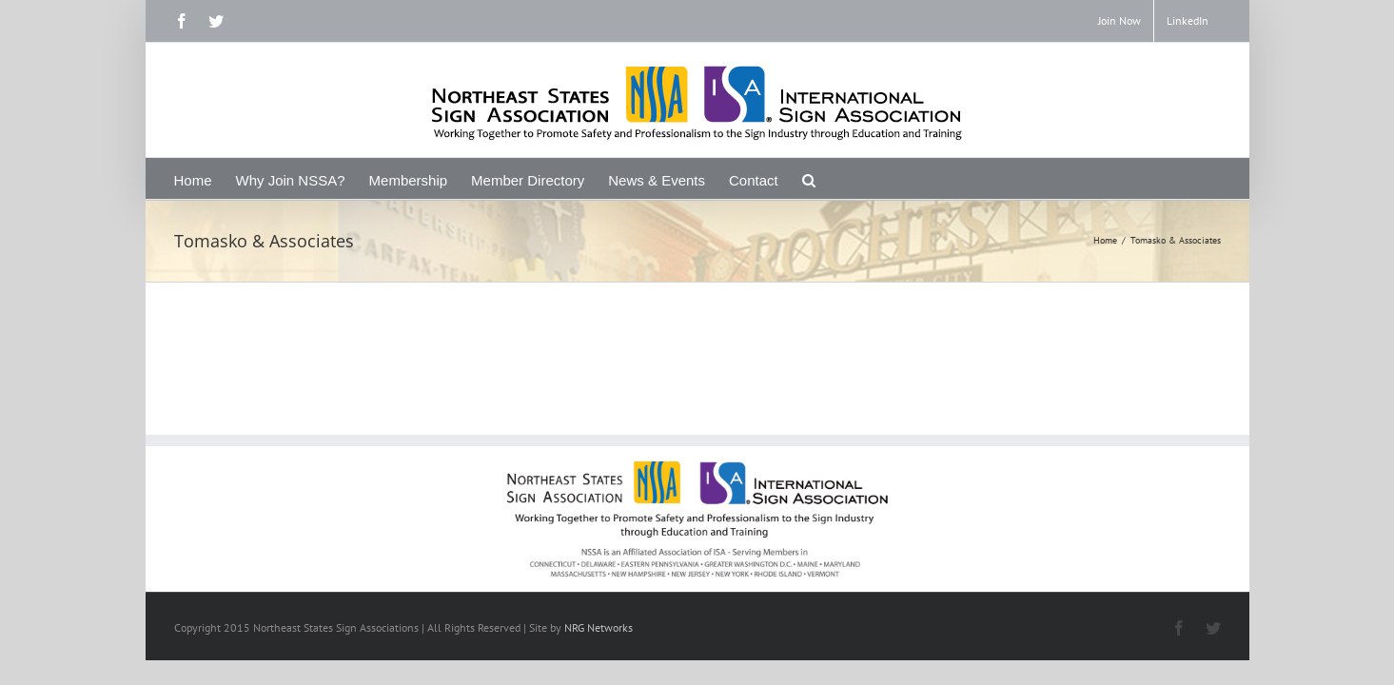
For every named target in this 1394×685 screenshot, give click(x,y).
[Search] (923, 178)
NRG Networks (598, 627)
